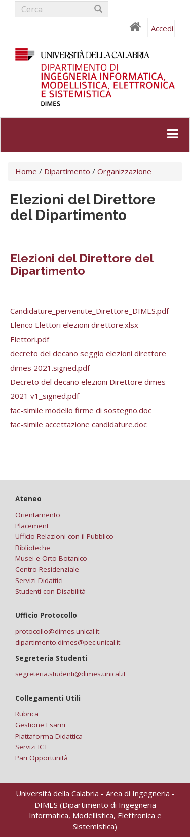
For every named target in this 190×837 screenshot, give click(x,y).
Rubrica (27, 713)
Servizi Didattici (39, 580)
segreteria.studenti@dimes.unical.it (70, 673)
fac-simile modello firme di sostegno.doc (80, 410)
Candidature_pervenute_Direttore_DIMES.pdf (89, 311)
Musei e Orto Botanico (51, 558)
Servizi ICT (31, 746)
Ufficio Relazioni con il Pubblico (64, 536)
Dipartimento (67, 171)
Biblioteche (32, 547)
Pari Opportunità (41, 757)
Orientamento (37, 514)
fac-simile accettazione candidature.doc (78, 424)
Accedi (162, 28)
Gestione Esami (40, 725)
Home (26, 171)
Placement (32, 525)
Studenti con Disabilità (50, 591)
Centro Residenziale (47, 569)
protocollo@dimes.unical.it (57, 631)
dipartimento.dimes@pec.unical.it (67, 642)
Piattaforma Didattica (49, 736)
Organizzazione (124, 171)
